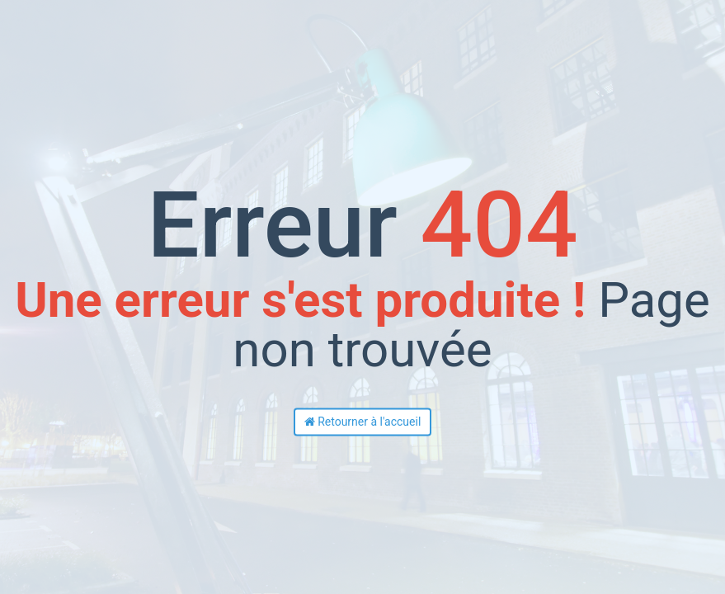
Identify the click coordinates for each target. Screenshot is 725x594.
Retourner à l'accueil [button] (362, 422)
